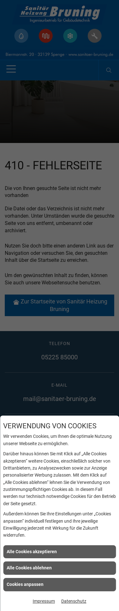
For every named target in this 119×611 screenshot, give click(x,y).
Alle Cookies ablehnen (29, 567)
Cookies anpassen (25, 584)
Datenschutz (73, 601)
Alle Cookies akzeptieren (32, 551)
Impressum (44, 601)
